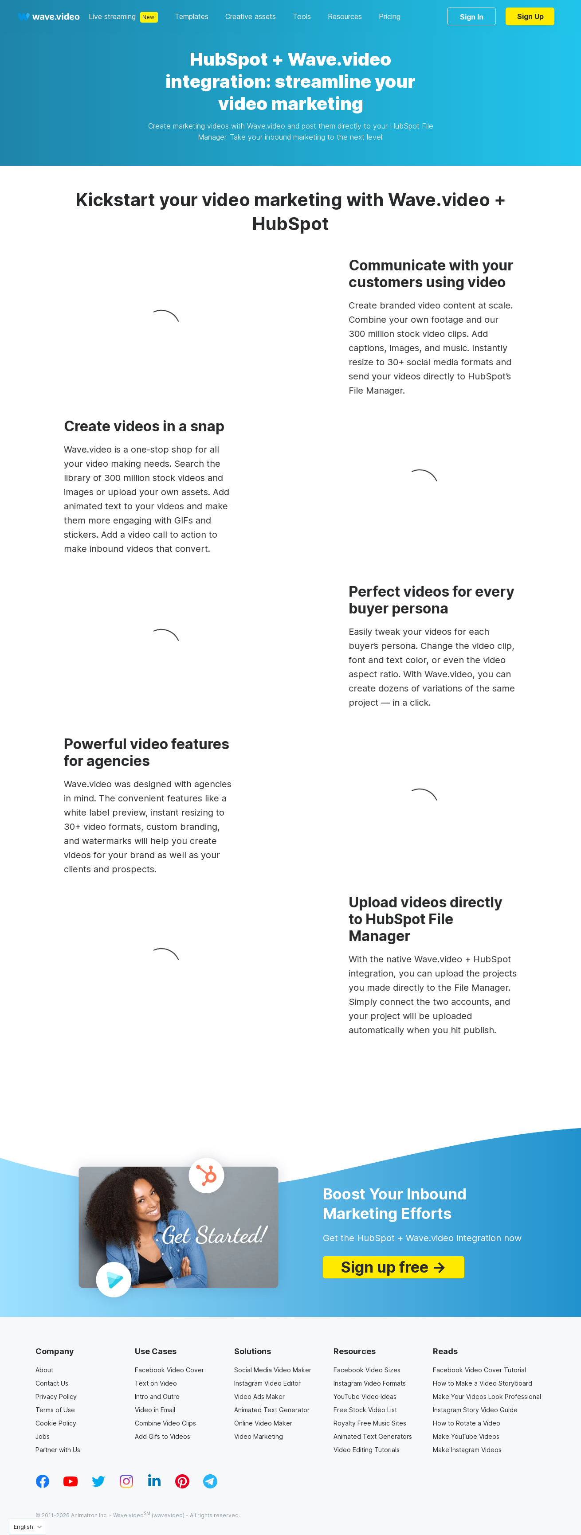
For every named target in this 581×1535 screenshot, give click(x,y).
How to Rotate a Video (466, 1423)
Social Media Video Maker (272, 1370)
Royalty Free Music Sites (370, 1423)
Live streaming (112, 16)
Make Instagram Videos (467, 1449)
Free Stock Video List (365, 1410)
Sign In (471, 16)
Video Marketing (258, 1436)
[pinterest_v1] (182, 1485)
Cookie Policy (55, 1423)
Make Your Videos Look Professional (487, 1396)
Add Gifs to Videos (162, 1436)
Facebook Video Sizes (367, 1370)
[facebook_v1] (42, 1485)
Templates (191, 16)
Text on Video (156, 1383)
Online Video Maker (263, 1423)
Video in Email (155, 1410)
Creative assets (250, 16)
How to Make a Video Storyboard (482, 1383)
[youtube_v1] (70, 1485)
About (44, 1370)
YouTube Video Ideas (365, 1396)
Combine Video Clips (165, 1423)
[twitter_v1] (98, 1485)
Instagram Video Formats (370, 1383)
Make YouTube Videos (466, 1436)
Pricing (389, 16)
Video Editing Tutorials (367, 1449)
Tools (302, 16)
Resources (345, 16)
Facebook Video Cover (169, 1370)
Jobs (42, 1436)
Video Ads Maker (259, 1396)
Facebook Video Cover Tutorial (479, 1370)
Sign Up (530, 16)
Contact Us (51, 1383)
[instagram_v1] (126, 1485)
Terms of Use (55, 1410)
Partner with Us (57, 1449)
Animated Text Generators (373, 1436)
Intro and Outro (157, 1396)
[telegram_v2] (210, 1485)
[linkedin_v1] (154, 1485)
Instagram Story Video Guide (475, 1410)
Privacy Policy (56, 1396)
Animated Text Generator (272, 1410)
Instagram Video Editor (267, 1383)
